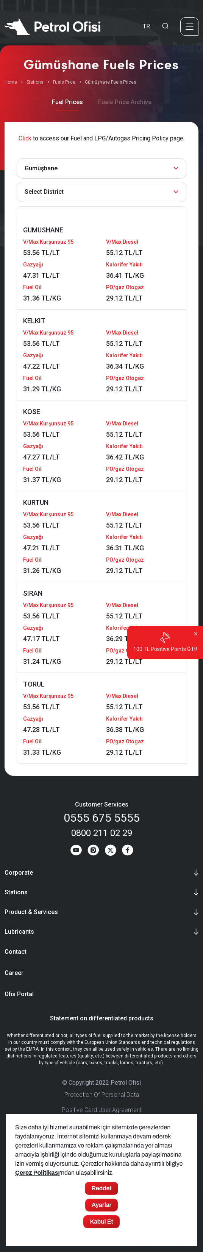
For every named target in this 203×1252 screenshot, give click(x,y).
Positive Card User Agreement (102, 1110)
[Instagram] (93, 851)
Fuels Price (64, 82)
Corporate (19, 872)
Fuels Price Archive (124, 102)
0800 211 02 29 (101, 833)
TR (146, 26)
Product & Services (31, 912)
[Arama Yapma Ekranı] (165, 26)
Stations (35, 82)
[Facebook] (128, 851)
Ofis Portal (19, 994)
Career (14, 973)
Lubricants (19, 931)
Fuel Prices (67, 102)
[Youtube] (75, 851)
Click (25, 138)
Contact (16, 952)
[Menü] (189, 26)
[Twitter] (110, 851)
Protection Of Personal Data (101, 1095)
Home (11, 82)
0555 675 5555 (102, 817)
